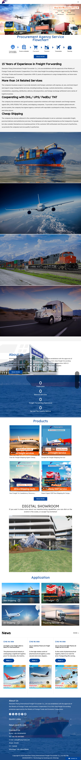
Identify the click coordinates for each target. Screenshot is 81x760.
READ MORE (40, 56)
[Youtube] (16, 714)
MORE (75, 633)
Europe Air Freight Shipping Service (53, 457)
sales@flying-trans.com (22, 740)
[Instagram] (19, 714)
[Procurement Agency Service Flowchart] (40, 49)
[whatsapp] (25, 714)
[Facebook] (10, 714)
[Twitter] (13, 714)
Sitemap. (56, 758)
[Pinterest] (22, 714)
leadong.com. (48, 758)
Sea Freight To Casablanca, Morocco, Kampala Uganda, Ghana (22, 493)
